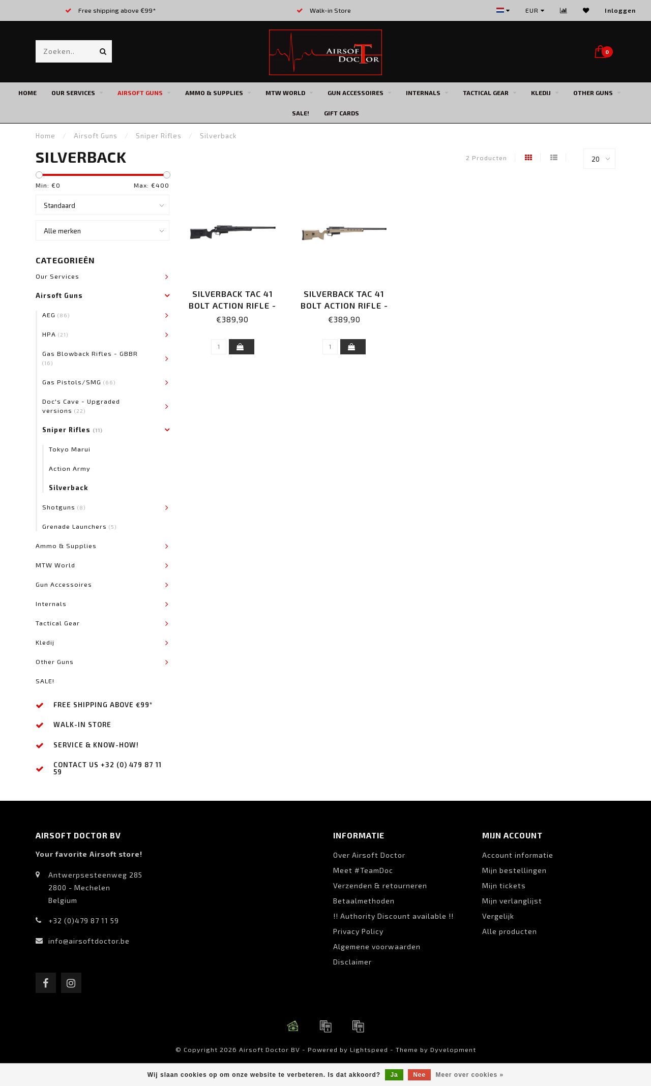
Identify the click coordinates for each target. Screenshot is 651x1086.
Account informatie (517, 855)
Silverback (68, 488)
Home (27, 92)
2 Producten (486, 158)
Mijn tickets (504, 885)
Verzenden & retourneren (380, 885)
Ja (394, 1074)
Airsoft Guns (140, 92)
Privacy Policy (358, 931)
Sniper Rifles (72, 430)
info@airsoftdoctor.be (89, 941)
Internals (423, 92)
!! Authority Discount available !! (393, 916)
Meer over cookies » (470, 1074)
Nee (419, 1074)
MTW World (285, 92)
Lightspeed (369, 1049)
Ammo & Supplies (214, 92)
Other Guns (593, 92)
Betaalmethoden (364, 900)
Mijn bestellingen (514, 870)
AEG (56, 315)
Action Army (70, 468)
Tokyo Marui (70, 449)
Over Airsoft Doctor (369, 855)
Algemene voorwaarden (377, 946)
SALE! (300, 112)
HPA (55, 334)
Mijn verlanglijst (512, 900)
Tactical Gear (486, 92)
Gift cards (341, 112)
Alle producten (509, 931)
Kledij (541, 92)
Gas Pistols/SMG (79, 382)
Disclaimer (352, 961)
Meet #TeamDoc (363, 870)
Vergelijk (498, 916)
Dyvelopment (453, 1049)
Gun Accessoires (355, 92)
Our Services (73, 92)
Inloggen (620, 10)
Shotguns (64, 507)
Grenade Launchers (79, 526)
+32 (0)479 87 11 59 (83, 920)
